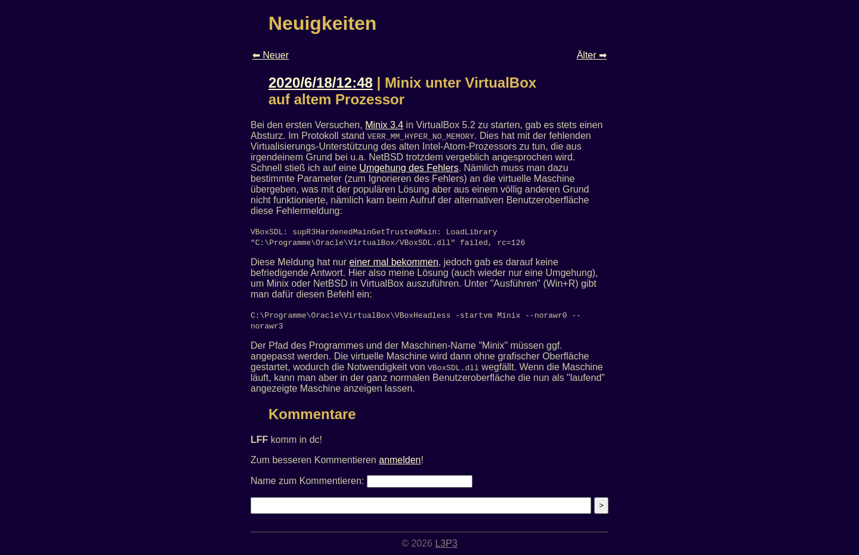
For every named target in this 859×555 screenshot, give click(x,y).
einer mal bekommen (393, 262)
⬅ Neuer (270, 55)
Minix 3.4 (384, 125)
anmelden (400, 460)
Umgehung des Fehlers (408, 168)
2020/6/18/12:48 (320, 83)
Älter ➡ (592, 55)
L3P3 (446, 543)
